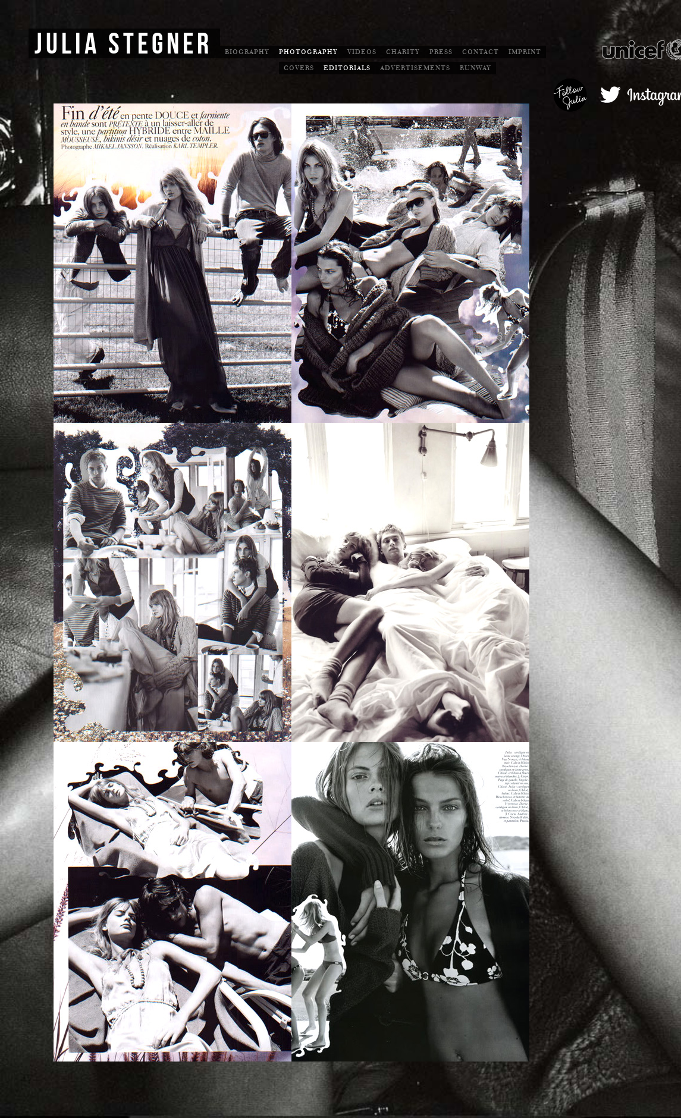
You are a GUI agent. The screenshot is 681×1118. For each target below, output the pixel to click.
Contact (480, 52)
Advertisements (415, 68)
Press (441, 52)
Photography (308, 52)
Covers (299, 68)
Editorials (347, 68)
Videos (361, 52)
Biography (247, 52)
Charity (403, 52)
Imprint (525, 52)
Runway (475, 68)
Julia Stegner (123, 44)
